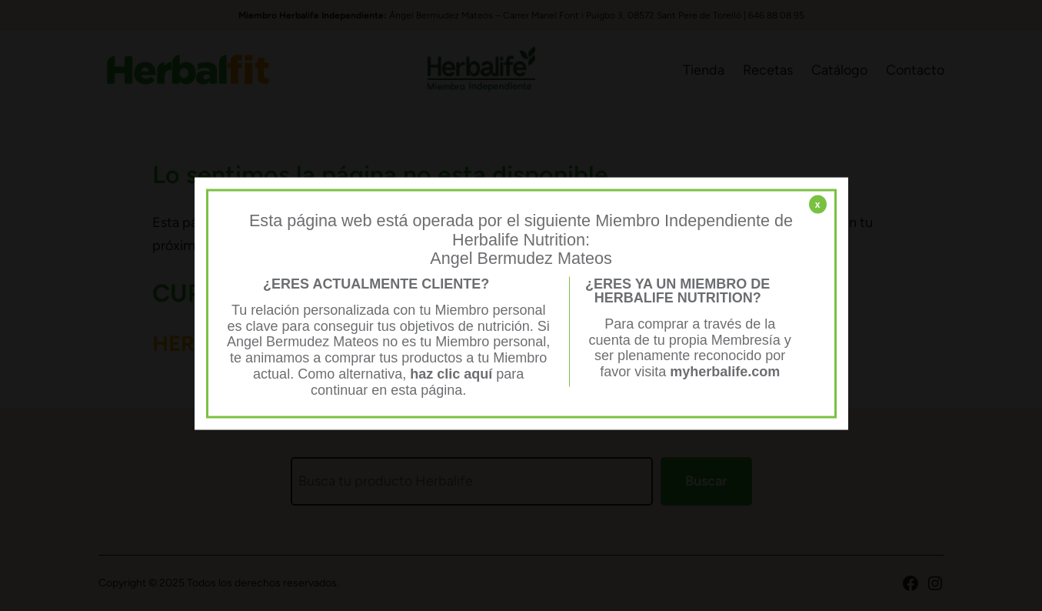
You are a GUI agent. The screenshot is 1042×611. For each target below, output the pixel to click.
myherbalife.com (725, 371)
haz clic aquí (453, 373)
